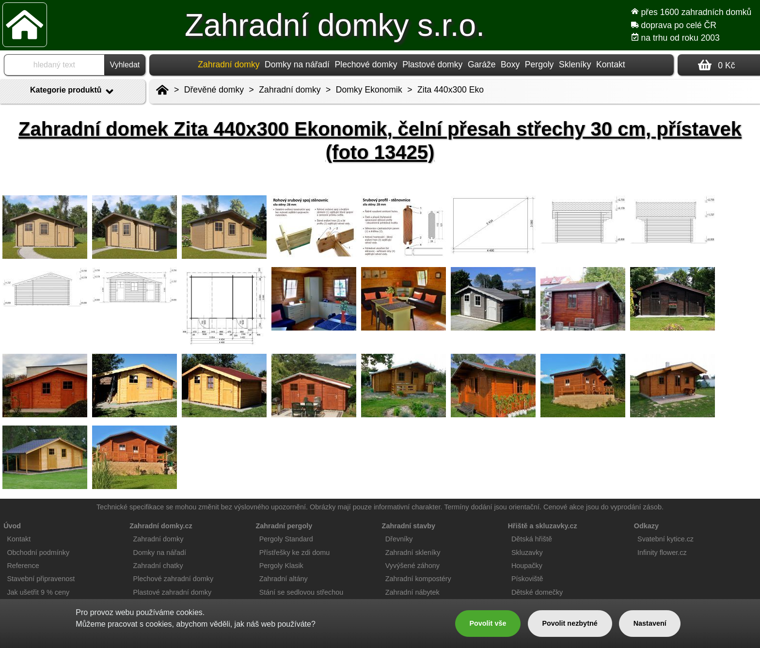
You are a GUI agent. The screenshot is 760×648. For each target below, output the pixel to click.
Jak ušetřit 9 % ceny (38, 592)
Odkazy (646, 526)
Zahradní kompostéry (418, 579)
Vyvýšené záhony (412, 565)
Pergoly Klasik (281, 565)
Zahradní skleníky (413, 552)
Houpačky (526, 565)
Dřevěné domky (214, 90)
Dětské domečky (537, 592)
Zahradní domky (289, 90)
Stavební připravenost (41, 579)
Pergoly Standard (286, 539)
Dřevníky (399, 539)
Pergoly (539, 64)
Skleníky (575, 64)
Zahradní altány (283, 579)
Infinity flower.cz (662, 552)
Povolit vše (487, 623)
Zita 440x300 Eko (450, 90)
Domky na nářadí (297, 64)
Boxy (510, 64)
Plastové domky (432, 64)
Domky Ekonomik (369, 90)
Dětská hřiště (531, 539)
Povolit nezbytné (569, 623)
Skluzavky (527, 552)
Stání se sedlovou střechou (301, 592)
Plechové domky (366, 64)
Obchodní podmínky (38, 552)
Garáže (482, 64)
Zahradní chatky (158, 565)
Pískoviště (527, 579)
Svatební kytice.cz (665, 539)
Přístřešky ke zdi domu (294, 552)
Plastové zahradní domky (172, 592)
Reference (23, 565)
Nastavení (649, 623)
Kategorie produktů (72, 91)
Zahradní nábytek (412, 592)
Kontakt (610, 64)
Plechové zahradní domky (173, 579)
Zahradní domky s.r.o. (335, 25)
